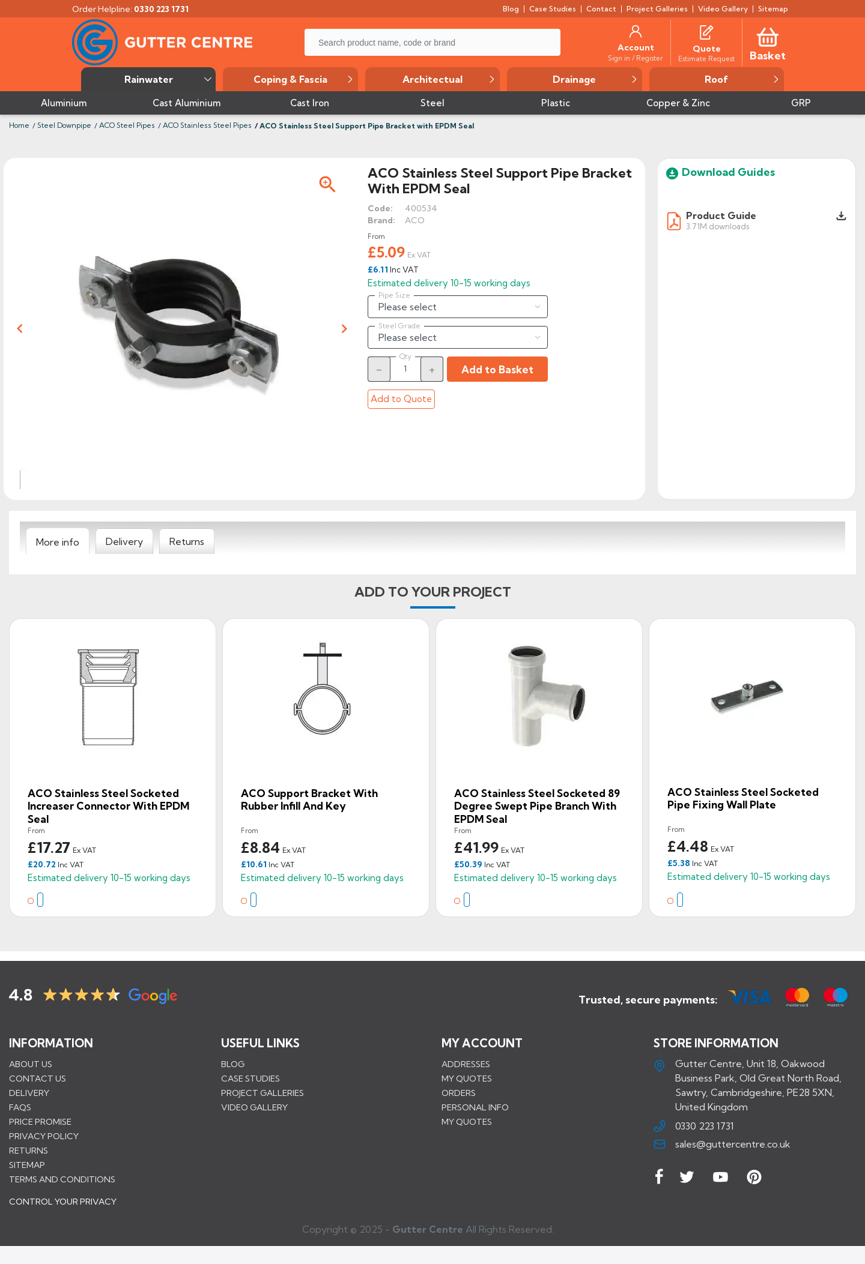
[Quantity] (405, 368)
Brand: (381, 220)
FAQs (20, 1107)
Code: (380, 208)
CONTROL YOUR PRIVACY (63, 1210)
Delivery (29, 1093)
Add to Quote (401, 399)
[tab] (58, 541)
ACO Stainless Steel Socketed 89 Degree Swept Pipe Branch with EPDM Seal (537, 806)
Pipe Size (394, 295)
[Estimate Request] (706, 58)
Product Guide (721, 215)
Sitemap (27, 1165)
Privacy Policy (44, 1136)
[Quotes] (706, 31)
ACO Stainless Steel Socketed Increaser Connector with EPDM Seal (108, 806)
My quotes (467, 1078)
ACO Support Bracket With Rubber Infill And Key (309, 800)
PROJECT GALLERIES (262, 1093)
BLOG (232, 1064)
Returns (28, 1150)
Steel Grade (399, 326)
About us (30, 1064)
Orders (459, 1093)
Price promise (40, 1121)
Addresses (466, 1064)
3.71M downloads (717, 225)
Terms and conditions (62, 1179)
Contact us (37, 1078)
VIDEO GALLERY (254, 1107)
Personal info (475, 1107)
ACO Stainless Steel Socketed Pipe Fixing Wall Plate (743, 798)
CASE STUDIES (250, 1078)
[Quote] (707, 48)
